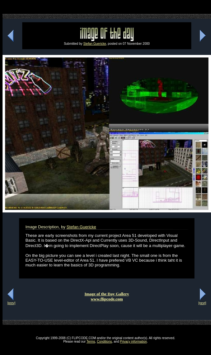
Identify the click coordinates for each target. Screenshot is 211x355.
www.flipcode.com (107, 299)
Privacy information (133, 341)
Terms (90, 341)
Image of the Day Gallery (107, 293)
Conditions (104, 341)
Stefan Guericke (94, 43)
